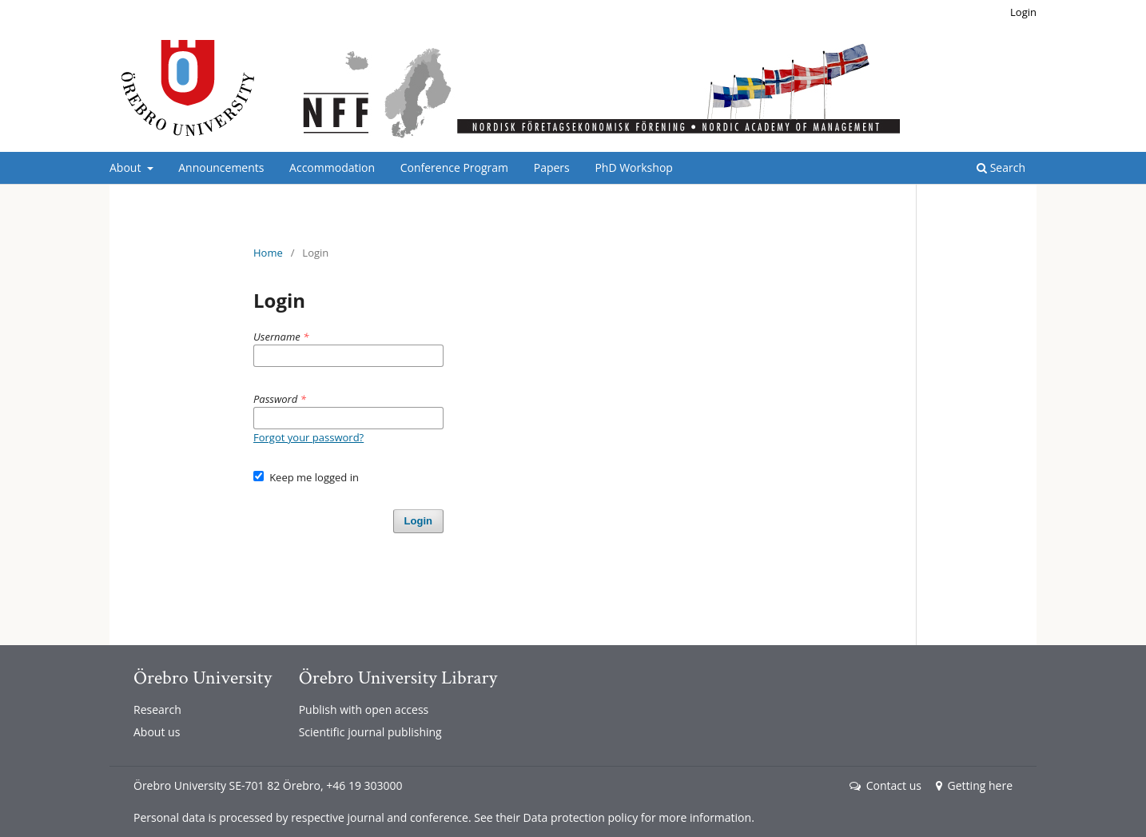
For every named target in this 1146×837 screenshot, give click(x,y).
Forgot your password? (308, 437)
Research (157, 709)
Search (1001, 167)
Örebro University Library (398, 677)
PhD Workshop (633, 167)
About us (156, 731)
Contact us (885, 785)
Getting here (974, 785)
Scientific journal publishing (370, 731)
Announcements (221, 167)
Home (268, 252)
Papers (552, 167)
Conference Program (454, 167)
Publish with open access (364, 709)
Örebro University (202, 677)
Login (1023, 12)
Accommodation (332, 167)
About (126, 167)
